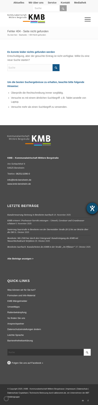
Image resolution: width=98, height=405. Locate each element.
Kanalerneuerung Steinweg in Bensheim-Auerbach (30, 214)
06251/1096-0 (23, 173)
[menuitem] (19, 2)
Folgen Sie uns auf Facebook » (27, 363)
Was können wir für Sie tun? (21, 290)
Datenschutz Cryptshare (17, 393)
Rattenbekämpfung (16, 312)
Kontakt (65, 2)
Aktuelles (18, 2)
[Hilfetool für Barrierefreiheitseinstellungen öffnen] (92, 208)
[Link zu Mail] (82, 400)
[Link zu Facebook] (88, 400)
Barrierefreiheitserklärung (20, 340)
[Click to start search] (63, 8)
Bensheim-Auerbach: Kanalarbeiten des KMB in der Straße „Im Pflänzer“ (41, 246)
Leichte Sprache (15, 335)
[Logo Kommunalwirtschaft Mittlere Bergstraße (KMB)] (40, 20)
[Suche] (50, 8)
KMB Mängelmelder (17, 301)
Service (52, 2)
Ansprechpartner (15, 323)
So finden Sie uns (16, 318)
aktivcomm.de (60, 393)
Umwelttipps (13, 306)
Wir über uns (36, 2)
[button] (6, 398)
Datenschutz (82, 389)
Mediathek (80, 2)
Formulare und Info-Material (21, 295)
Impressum (70, 389)
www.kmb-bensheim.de (19, 184)
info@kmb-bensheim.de (19, 180)
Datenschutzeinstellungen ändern (24, 329)
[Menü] (83, 14)
